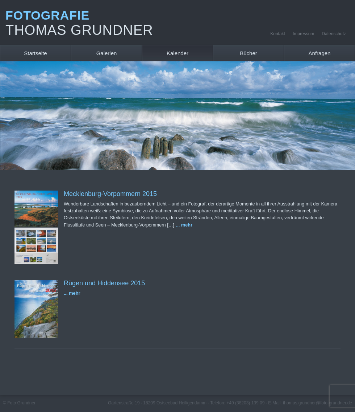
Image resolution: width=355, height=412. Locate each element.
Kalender (177, 53)
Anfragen (320, 53)
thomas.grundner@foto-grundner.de (317, 402)
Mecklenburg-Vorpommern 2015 (110, 193)
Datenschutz (334, 33)
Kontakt (277, 33)
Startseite (35, 53)
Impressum (303, 33)
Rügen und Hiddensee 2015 (104, 283)
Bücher (248, 53)
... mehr (184, 225)
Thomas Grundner (79, 30)
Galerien (106, 53)
